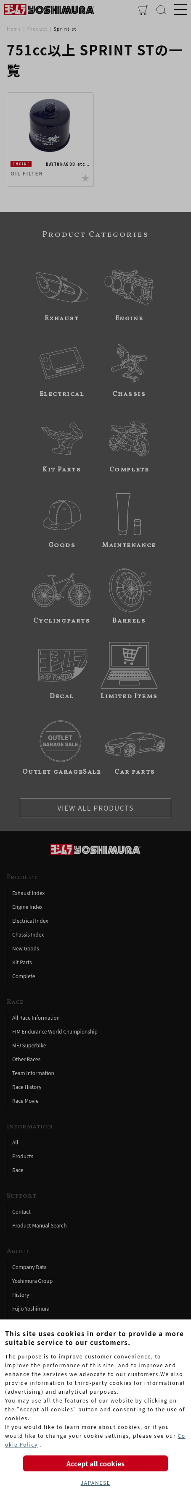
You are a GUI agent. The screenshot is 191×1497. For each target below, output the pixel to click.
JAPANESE (96, 1482)
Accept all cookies (95, 1463)
